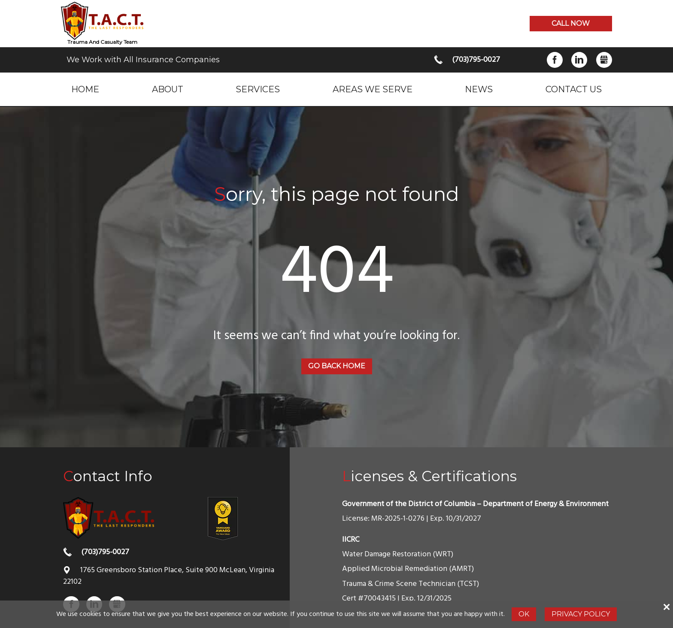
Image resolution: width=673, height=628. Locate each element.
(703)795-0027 (476, 60)
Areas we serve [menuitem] (372, 89)
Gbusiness (604, 60)
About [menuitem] (167, 89)
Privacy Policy (581, 614)
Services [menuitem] (258, 89)
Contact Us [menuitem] (574, 89)
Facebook (555, 60)
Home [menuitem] (85, 89)
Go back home (336, 366)
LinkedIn (579, 60)
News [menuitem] (479, 89)
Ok (523, 614)
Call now (571, 23)
